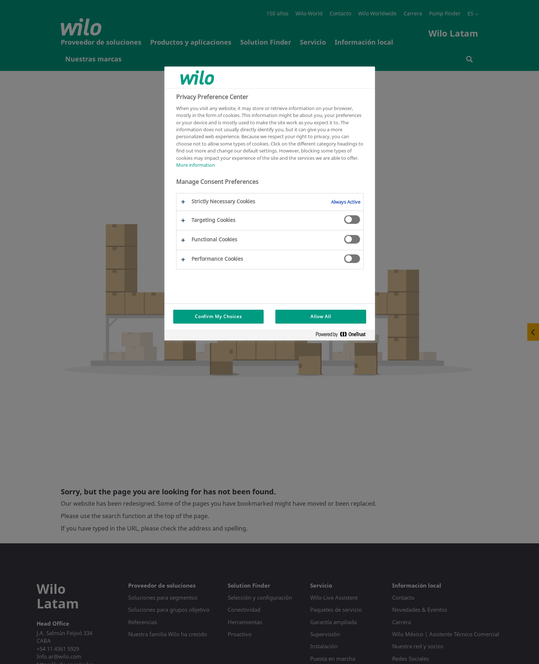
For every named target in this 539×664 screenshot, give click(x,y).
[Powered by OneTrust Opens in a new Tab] (343, 335)
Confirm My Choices (218, 316)
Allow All (321, 316)
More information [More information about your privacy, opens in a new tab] (195, 165)
